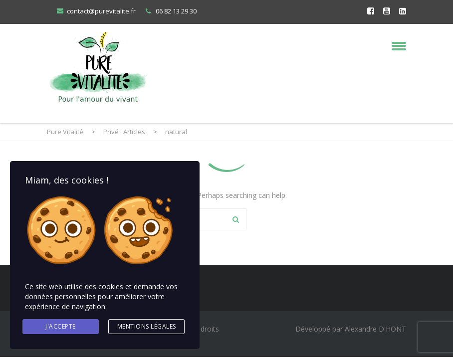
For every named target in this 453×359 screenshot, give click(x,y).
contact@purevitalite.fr (101, 10)
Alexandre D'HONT (375, 329)
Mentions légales (146, 326)
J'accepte (60, 326)
